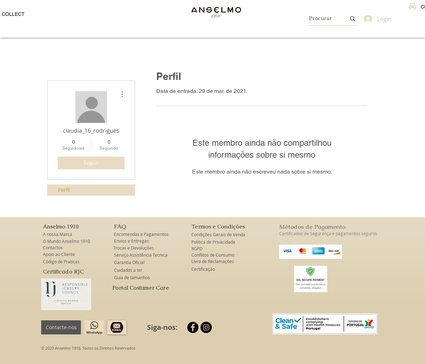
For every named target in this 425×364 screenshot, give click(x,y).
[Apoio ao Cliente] (61, 254)
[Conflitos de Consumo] (213, 255)
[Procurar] (322, 18)
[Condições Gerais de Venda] (218, 234)
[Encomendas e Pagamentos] (141, 234)
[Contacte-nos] (61, 327)
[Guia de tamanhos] (132, 277)
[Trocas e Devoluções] (133, 248)
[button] (61, 227)
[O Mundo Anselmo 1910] (67, 241)
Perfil (64, 190)
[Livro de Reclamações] (212, 261)
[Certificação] (203, 269)
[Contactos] (61, 247)
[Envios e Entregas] (135, 241)
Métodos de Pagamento (312, 227)
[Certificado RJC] (63, 272)
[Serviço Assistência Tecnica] (140, 255)
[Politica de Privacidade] (213, 242)
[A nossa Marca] (61, 234)
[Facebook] (192, 327)
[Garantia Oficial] (130, 262)
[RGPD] (197, 248)
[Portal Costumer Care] (140, 288)
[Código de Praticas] (61, 261)
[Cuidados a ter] (128, 270)
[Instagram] (206, 327)
